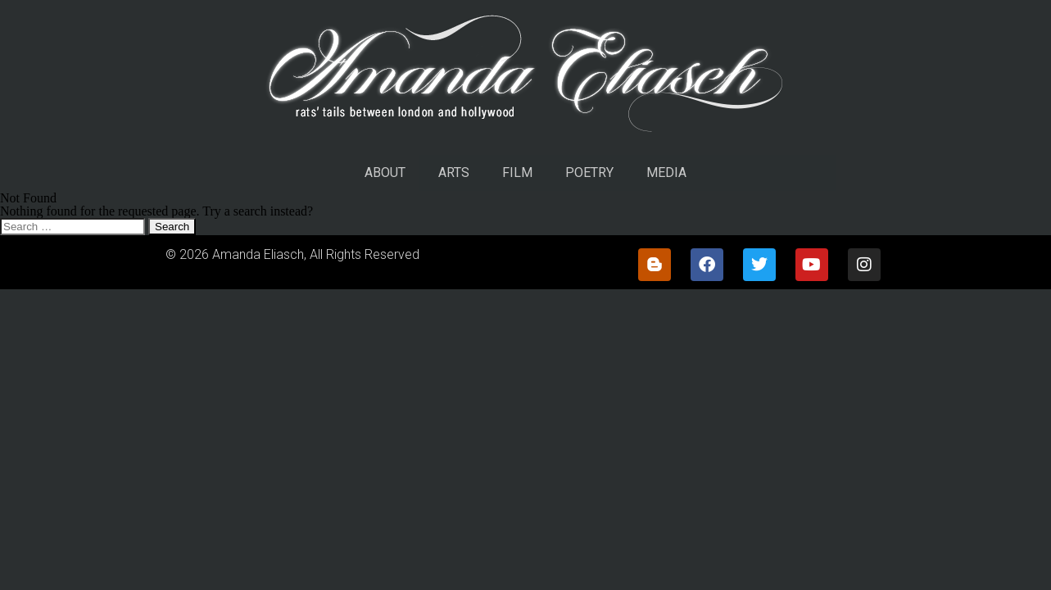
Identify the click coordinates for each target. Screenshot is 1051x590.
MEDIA (666, 172)
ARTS (453, 172)
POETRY (589, 172)
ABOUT (385, 172)
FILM (517, 172)
